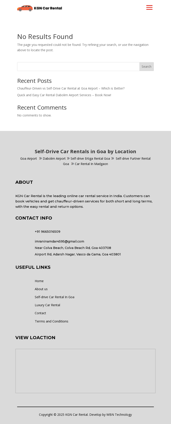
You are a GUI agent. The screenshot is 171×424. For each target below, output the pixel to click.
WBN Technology (119, 414)
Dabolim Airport (54, 158)
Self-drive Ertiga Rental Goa (90, 158)
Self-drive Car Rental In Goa (54, 297)
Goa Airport (28, 158)
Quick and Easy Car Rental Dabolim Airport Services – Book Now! (64, 95)
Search (146, 66)
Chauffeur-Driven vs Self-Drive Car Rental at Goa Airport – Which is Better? (70, 88)
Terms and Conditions (51, 321)
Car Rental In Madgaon (89, 164)
